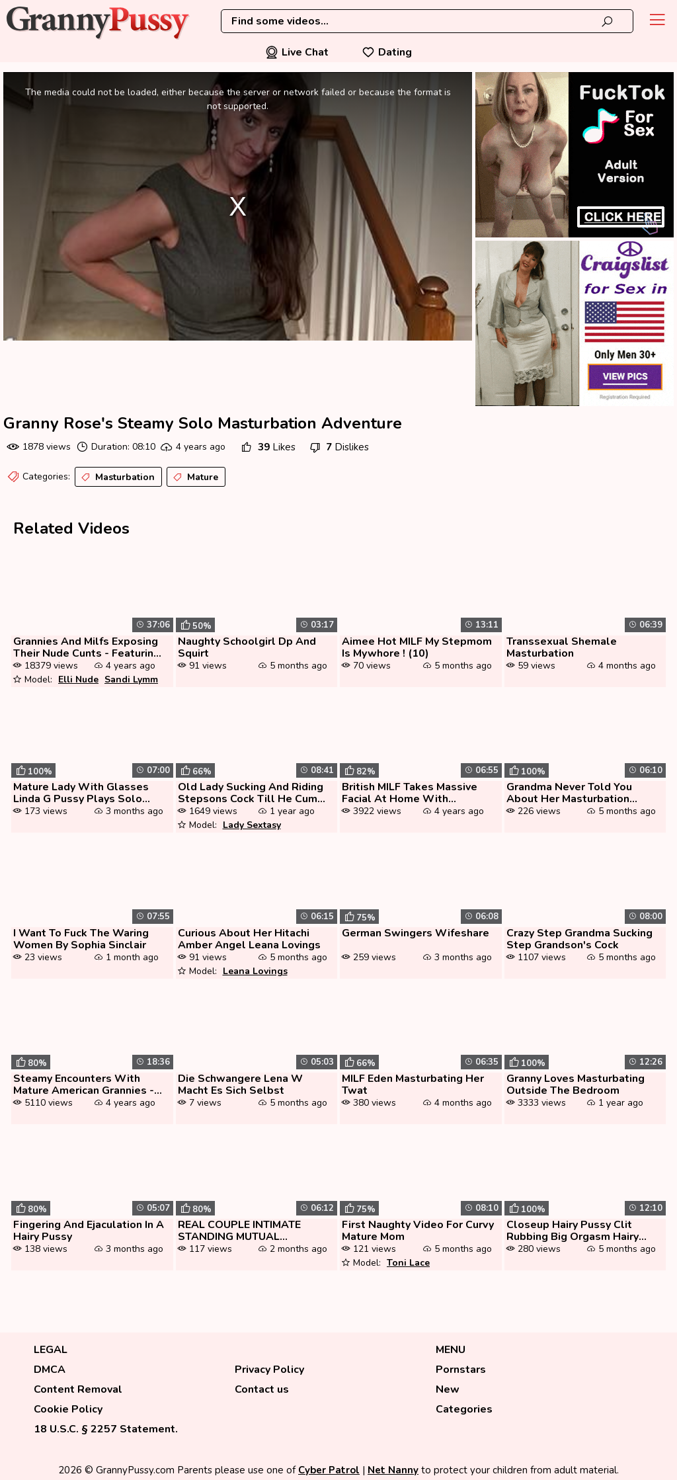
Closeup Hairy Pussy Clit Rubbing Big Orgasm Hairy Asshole (572, 1231)
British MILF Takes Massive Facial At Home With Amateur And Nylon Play (409, 793)
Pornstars (461, 1369)
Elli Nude (78, 679)
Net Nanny (393, 1470)
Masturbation (117, 477)
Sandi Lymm (131, 679)
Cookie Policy (68, 1409)
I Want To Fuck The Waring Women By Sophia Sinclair (81, 939)
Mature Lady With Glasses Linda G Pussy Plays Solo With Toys (81, 793)
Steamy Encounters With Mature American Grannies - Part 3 (83, 1084)
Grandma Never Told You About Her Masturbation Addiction (569, 793)
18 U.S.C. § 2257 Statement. (106, 1429)
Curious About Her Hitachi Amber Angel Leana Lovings (249, 939)
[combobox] (427, 21)
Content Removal (78, 1389)
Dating (387, 52)
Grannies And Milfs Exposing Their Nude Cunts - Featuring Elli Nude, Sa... (86, 647)
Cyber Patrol (329, 1470)
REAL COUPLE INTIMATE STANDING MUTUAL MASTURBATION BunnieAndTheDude (239, 1231)
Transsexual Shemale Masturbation (561, 647)
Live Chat (297, 52)
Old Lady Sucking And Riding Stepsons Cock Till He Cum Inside (250, 793)
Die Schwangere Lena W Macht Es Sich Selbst (240, 1084)
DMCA (49, 1369)
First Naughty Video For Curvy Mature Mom (418, 1231)
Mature (194, 477)
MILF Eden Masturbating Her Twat (413, 1084)
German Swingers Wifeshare (415, 933)
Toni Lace (408, 1262)
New (447, 1389)
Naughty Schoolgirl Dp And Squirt (247, 647)
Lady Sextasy (252, 825)
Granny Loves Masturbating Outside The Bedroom (575, 1084)
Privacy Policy (269, 1369)
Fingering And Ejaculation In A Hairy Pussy (88, 1231)
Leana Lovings (255, 971)
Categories (464, 1409)
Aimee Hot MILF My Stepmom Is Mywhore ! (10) (417, 647)
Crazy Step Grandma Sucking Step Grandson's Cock (579, 939)
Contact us (262, 1389)
